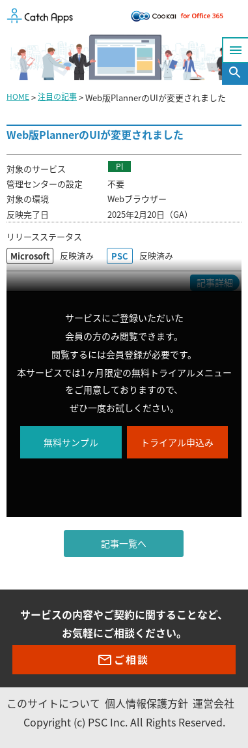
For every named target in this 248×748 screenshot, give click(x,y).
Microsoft (29, 256)
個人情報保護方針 (146, 703)
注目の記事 (57, 96)
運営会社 (213, 703)
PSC (119, 256)
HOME (18, 96)
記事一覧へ (123, 543)
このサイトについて (53, 703)
